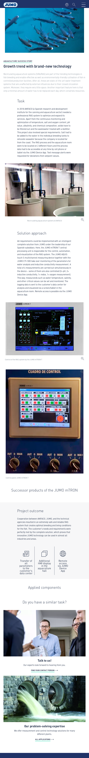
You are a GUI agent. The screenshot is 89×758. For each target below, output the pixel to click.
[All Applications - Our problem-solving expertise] (44, 708)
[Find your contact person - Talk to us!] (44, 641)
